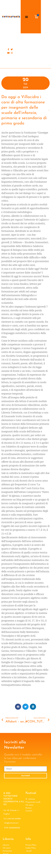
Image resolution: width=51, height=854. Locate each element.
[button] (26, 16)
